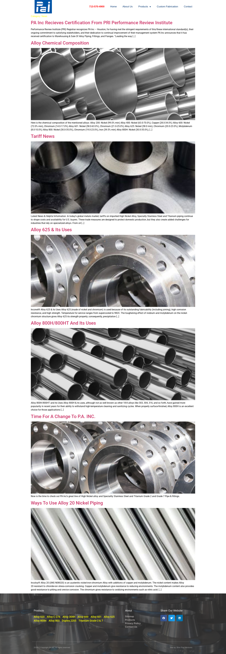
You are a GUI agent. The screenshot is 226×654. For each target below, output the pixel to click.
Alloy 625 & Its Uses (51, 229)
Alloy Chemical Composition (60, 43)
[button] (163, 618)
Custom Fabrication (167, 6)
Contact (188, 6)
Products (144, 6)
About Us (128, 6)
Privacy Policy (133, 623)
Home (113, 6)
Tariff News (42, 136)
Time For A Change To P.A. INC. (63, 416)
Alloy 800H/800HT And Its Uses (63, 323)
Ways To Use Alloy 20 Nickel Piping (67, 503)
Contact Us (131, 627)
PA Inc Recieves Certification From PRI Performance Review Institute (101, 22)
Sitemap (129, 616)
